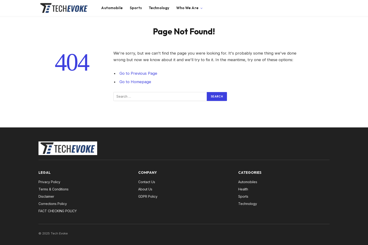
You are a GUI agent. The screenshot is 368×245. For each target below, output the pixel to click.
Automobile (112, 8)
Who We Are (187, 8)
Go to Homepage (135, 81)
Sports (136, 8)
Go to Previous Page (138, 73)
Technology (159, 8)
